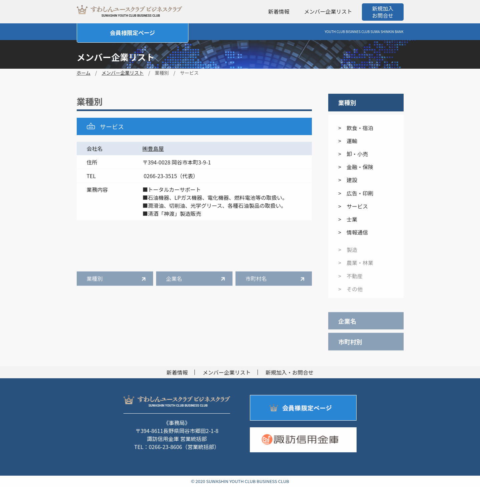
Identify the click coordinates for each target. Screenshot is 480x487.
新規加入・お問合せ (290, 372)
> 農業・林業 (355, 266)
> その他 (350, 292)
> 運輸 (347, 141)
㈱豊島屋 (153, 148)
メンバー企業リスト (328, 11)
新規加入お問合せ (382, 11)
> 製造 (347, 253)
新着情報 (279, 11)
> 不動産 (350, 279)
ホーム (84, 72)
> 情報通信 (353, 232)
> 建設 (347, 180)
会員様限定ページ (132, 32)
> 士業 (347, 219)
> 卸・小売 (353, 154)
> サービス (353, 206)
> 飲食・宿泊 (355, 128)
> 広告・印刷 (355, 193)
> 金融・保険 (355, 167)
